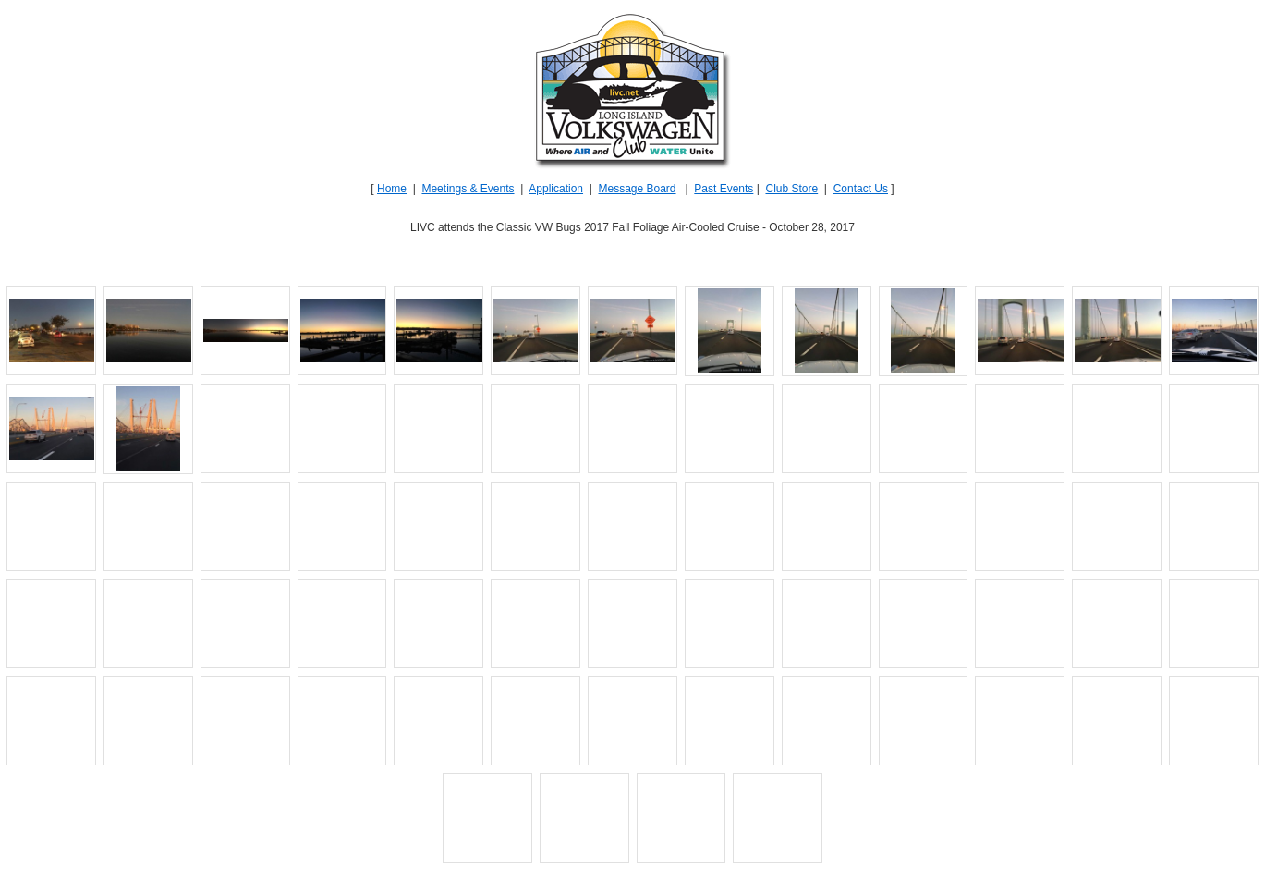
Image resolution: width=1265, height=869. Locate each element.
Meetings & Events (467, 188)
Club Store (791, 188)
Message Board (636, 188)
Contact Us (860, 188)
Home (392, 188)
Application (556, 188)
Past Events (723, 188)
